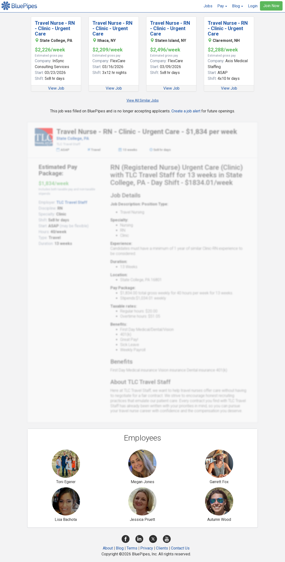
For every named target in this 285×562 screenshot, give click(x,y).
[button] (222, 6)
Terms (132, 548)
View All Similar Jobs (143, 100)
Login (253, 6)
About (108, 548)
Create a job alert (185, 111)
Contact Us (180, 548)
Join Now (271, 5)
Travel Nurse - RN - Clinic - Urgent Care (55, 28)
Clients (162, 548)
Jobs (208, 6)
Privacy (146, 548)
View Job (56, 88)
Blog (120, 548)
